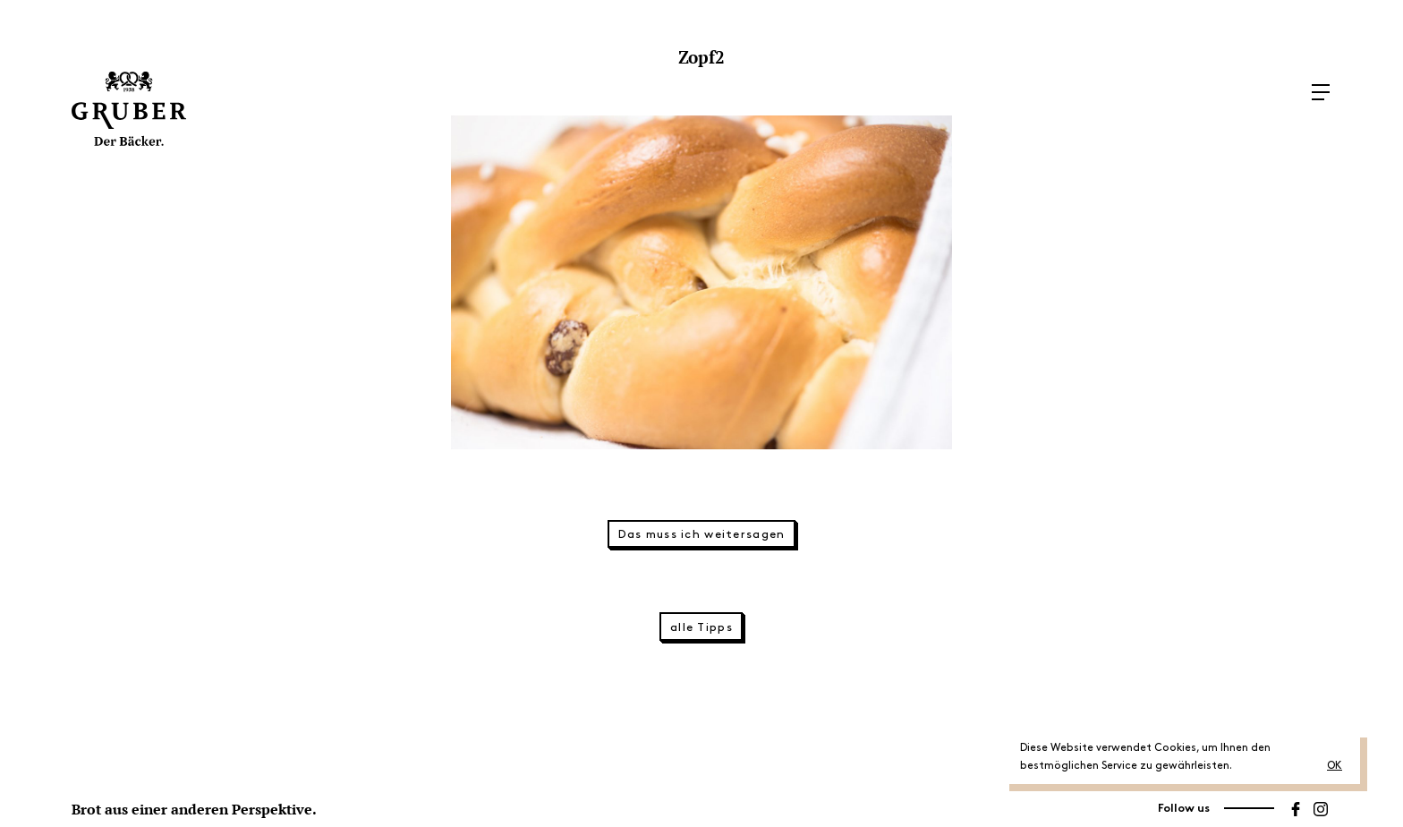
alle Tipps (701, 627)
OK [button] (1334, 766)
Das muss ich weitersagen (702, 534)
